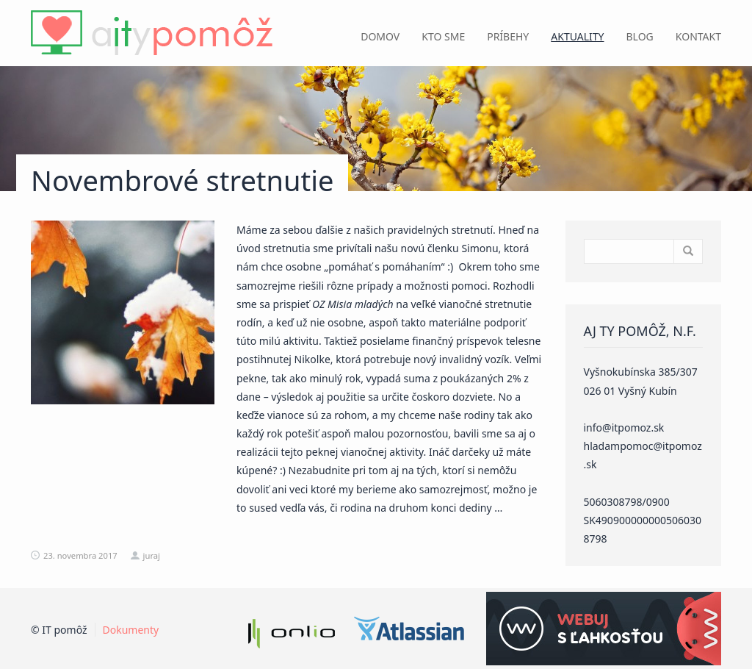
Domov (380, 36)
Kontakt (698, 36)
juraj (151, 555)
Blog (640, 36)
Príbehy (508, 36)
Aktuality (577, 36)
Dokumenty (131, 630)
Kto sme (443, 36)
